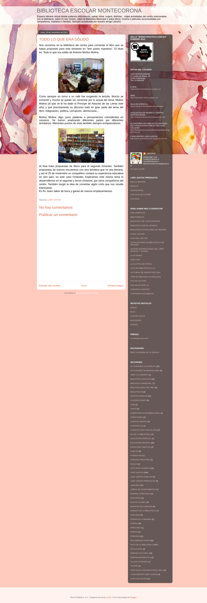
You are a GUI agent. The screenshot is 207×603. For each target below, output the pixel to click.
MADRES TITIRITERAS (140, 494)
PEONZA (134, 324)
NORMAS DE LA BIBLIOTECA (143, 511)
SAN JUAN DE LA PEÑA (140, 194)
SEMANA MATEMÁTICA (140, 557)
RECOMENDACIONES (140, 540)
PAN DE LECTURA (138, 281)
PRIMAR (134, 532)
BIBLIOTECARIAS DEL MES (142, 387)
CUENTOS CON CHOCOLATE (143, 430)
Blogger (133, 597)
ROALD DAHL (136, 549)
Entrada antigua (115, 285)
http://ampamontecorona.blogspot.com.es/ (147, 117)
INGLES (133, 464)
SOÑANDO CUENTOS (140, 289)
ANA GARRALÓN (137, 213)
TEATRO (134, 566)
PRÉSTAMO (135, 528)
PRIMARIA (134, 536)
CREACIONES (136, 417)
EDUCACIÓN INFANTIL (140, 443)
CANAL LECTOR (137, 234)
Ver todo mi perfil (137, 169)
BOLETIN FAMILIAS (138, 396)
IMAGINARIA (135, 320)
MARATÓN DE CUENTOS (141, 506)
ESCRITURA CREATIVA (140, 447)
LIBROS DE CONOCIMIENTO (143, 489)
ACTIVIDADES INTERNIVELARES (144, 371)
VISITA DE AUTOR (138, 579)
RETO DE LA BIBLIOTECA (141, 545)
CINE (132, 405)
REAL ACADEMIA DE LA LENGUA (144, 352)
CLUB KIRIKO (136, 255)
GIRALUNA (135, 260)
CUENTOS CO (136, 426)
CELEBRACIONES (138, 400)
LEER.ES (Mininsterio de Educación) (145, 277)
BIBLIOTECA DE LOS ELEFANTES (145, 221)
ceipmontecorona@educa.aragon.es (145, 89)
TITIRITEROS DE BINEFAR (142, 294)
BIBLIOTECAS (136, 392)
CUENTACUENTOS (138, 421)
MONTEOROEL (137, 190)
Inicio (84, 285)
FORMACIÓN (136, 455)
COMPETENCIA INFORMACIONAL (145, 413)
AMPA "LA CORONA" (139, 375)
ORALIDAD (135, 515)
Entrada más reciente (49, 285)
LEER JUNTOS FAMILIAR (141, 477)
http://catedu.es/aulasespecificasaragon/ (147, 106)
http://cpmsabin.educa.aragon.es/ (144, 98)
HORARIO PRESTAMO (140, 460)
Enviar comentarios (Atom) (87, 293)
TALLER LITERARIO (139, 562)
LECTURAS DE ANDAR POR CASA (145, 272)
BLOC (132, 312)
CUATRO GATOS (137, 316)
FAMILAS (134, 451)
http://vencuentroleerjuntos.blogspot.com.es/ (148, 138)
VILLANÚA (134, 199)
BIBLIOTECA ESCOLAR (140, 379)
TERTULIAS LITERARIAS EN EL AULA (146, 570)
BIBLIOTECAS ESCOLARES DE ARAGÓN (148, 230)
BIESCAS (134, 186)
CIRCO (133, 409)
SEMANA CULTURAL (139, 553)
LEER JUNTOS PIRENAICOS (142, 481)
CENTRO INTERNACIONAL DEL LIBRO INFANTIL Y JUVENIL (147, 250)
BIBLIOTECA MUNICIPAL (141, 383)
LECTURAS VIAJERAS (140, 468)
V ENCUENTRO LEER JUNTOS (143, 574)
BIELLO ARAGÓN (137, 182)
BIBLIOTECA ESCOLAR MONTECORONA (89, 11)
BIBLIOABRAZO (137, 217)
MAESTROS (135, 498)
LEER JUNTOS (54, 200)
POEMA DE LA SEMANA (140, 519)
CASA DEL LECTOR (138, 238)
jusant (108, 597)
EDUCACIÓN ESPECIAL (140, 438)
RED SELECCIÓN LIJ (139, 285)
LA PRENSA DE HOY (139, 338)
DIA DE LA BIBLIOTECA (140, 434)
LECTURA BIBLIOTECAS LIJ (142, 268)
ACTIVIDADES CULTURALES (143, 366)
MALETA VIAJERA (138, 502)
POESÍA (133, 523)
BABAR (133, 308)
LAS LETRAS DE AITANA (141, 264)
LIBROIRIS (151, 153)
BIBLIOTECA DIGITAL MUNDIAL (144, 225)
